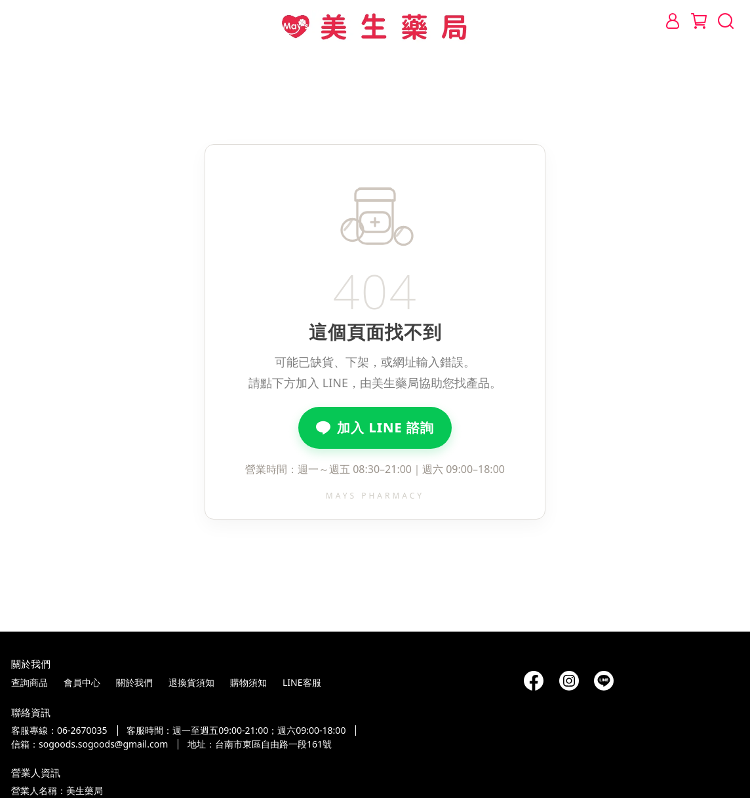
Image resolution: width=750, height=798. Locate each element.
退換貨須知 (191, 682)
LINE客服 (302, 682)
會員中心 (82, 682)
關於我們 (134, 682)
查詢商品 (29, 682)
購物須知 (248, 682)
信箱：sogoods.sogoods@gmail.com (89, 744)
